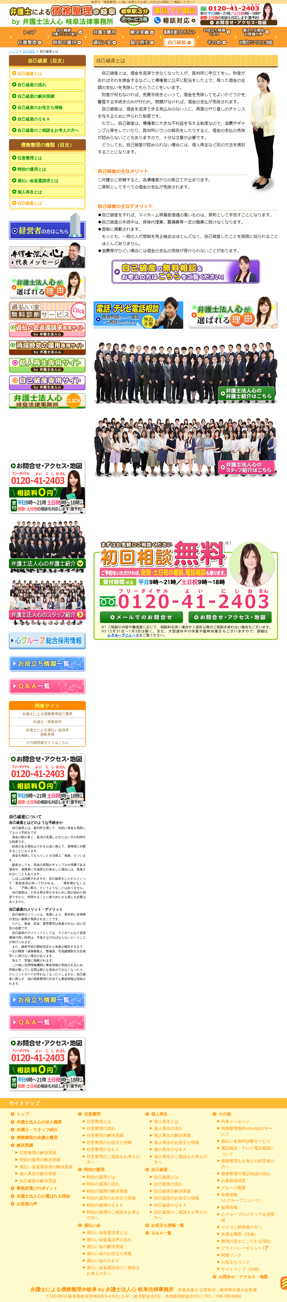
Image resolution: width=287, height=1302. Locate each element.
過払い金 (92, 1225)
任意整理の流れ (101, 1128)
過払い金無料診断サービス (245, 1141)
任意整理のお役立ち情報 (109, 1142)
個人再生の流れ (168, 1128)
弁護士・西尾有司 (47, 722)
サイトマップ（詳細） (241, 1269)
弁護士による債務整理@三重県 (47, 714)
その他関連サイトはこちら (47, 742)
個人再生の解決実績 (37, 1174)
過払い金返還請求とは (37, 181)
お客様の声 (27, 1204)
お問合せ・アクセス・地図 (243, 1277)
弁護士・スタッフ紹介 (37, 1130)
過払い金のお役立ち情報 (109, 1253)
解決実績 (25, 1145)
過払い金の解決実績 (105, 1246)
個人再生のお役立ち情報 (176, 1142)
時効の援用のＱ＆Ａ (105, 1205)
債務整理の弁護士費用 (37, 1137)
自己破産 (29, 51)
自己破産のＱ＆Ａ (33, 119)
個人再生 (159, 1114)
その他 (225, 1114)
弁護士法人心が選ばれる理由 (43, 1196)
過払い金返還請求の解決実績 (46, 1167)
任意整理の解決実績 (37, 1153)
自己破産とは (29, 73)
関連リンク (231, 1255)
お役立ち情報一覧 (167, 1225)
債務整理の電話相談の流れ (245, 1174)
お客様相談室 (233, 1180)
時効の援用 (94, 1169)
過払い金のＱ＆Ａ (103, 1261)
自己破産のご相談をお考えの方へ (48, 130)
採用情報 (229, 1207)
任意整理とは (29, 158)
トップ (13, 51)
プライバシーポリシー (244, 1248)
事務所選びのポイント (37, 1188)
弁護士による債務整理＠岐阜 (143, 1293)
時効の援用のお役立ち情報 (111, 1198)
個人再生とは (29, 192)
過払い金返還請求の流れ (109, 1240)
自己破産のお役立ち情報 (40, 107)
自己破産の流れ (31, 85)
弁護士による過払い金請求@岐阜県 (47, 732)
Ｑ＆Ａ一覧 (161, 1233)
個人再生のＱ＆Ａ (170, 1149)
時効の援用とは (31, 169)
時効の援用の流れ (103, 1184)
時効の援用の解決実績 (39, 1159)
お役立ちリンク (235, 1262)
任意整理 (92, 1114)
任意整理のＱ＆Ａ (103, 1149)
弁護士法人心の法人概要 (39, 1122)
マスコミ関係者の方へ (241, 1227)
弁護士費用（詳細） (239, 1234)
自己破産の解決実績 (35, 96)
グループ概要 (233, 1188)
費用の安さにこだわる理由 (245, 1241)
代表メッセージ (235, 1121)
